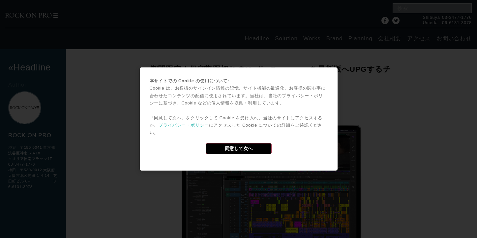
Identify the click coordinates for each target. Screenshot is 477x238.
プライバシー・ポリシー (184, 125)
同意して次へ (239, 148)
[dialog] (239, 119)
